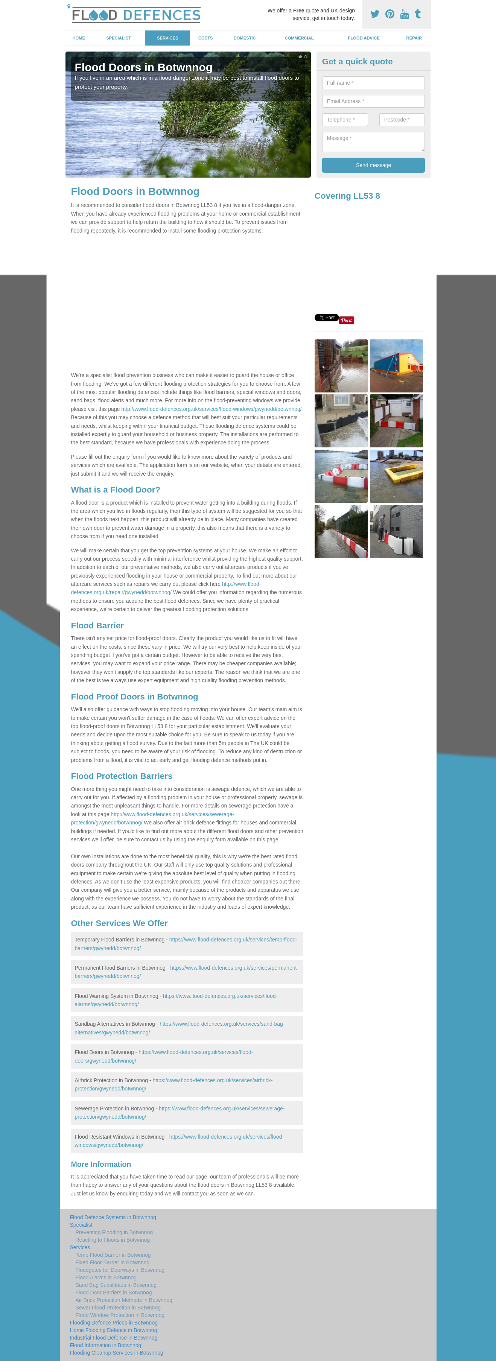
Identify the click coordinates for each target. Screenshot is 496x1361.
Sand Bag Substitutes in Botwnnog (116, 1285)
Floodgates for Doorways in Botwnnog (120, 1270)
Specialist (118, 38)
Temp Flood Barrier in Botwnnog (113, 1255)
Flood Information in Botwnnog (105, 1345)
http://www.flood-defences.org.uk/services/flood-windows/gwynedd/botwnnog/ (211, 409)
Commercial (299, 38)
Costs (205, 38)
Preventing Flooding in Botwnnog (114, 1232)
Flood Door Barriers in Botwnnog (114, 1293)
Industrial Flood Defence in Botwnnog (114, 1338)
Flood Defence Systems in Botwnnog (113, 1217)
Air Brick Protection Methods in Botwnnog (124, 1300)
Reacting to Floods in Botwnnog (113, 1240)
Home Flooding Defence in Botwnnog (113, 1330)
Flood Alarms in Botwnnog (106, 1277)
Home (78, 38)
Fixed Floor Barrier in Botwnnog (113, 1262)
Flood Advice (364, 38)
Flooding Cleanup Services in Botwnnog (116, 1353)
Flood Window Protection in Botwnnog (120, 1315)
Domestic (245, 38)
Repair (414, 38)
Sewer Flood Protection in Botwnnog (118, 1308)
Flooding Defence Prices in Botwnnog (114, 1323)
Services (167, 38)
